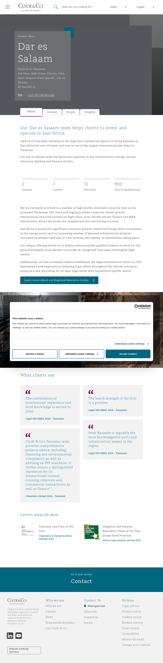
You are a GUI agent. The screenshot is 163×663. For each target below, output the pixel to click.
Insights (89, 112)
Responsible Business (60, 622)
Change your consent (136, 644)
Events (88, 622)
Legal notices (131, 605)
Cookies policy (132, 617)
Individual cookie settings (130, 343)
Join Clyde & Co (56, 628)
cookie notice (40, 327)
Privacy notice (131, 611)
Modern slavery (132, 622)
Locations (22, 36)
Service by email (133, 639)
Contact (52, 112)
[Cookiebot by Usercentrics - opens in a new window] (137, 306)
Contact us (91, 617)
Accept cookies (128, 353)
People (70, 112)
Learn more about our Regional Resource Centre (56, 280)
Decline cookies (35, 353)
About (31, 111)
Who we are (54, 605)
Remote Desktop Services (19, 650)
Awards (51, 611)
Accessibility (130, 633)
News (49, 617)
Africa (31, 36)
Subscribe (90, 611)
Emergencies (96, 606)
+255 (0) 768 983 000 (41, 95)
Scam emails (130, 628)
